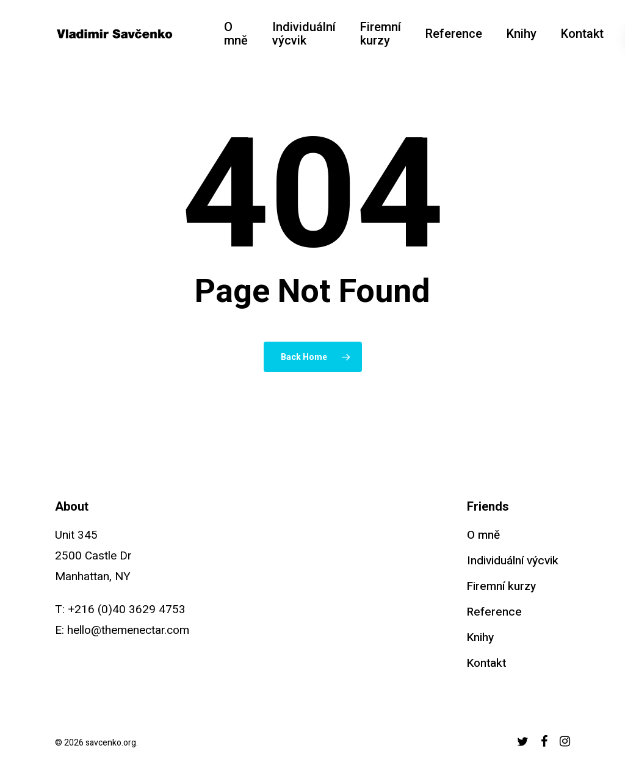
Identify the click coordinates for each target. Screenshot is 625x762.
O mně (483, 535)
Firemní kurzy (501, 586)
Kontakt (486, 663)
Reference (494, 611)
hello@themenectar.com (128, 630)
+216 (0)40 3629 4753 (127, 609)
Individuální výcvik (512, 560)
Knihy (480, 637)
